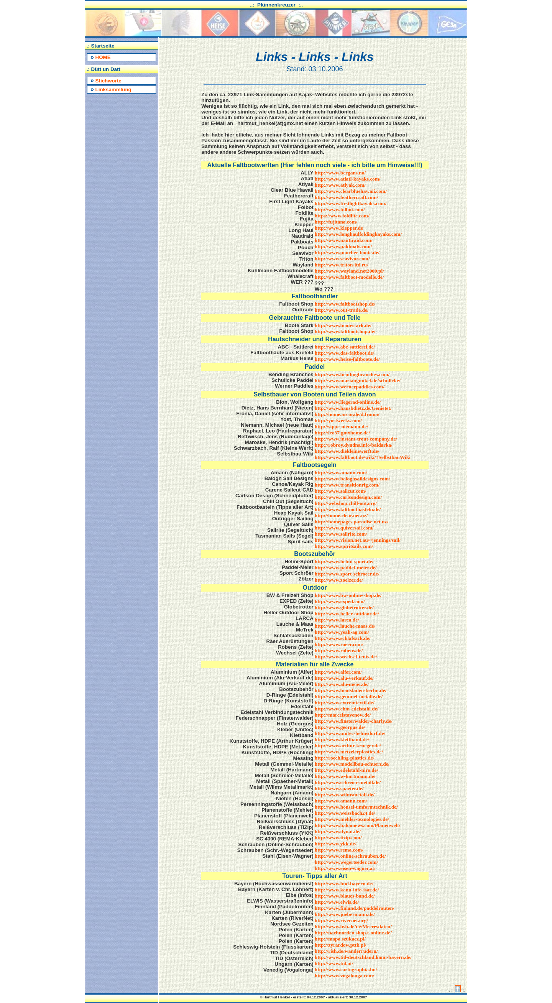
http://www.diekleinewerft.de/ (347, 451)
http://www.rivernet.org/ (341, 920)
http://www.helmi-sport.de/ (344, 561)
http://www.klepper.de (339, 228)
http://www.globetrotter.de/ (344, 607)
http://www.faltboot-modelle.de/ (349, 277)
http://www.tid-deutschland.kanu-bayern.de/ (363, 957)
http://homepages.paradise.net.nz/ (351, 522)
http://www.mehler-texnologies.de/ (352, 819)
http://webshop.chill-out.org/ (346, 503)
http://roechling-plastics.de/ (345, 758)
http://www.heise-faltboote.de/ (347, 359)
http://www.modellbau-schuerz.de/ (352, 764)
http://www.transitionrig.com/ (347, 485)
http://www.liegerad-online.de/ (348, 402)
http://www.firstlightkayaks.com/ (350, 203)
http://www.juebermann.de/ (345, 914)
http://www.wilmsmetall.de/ (345, 794)
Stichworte (106, 80)
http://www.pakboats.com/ (343, 246)
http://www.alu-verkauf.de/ (344, 678)
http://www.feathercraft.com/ (346, 197)
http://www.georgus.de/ (340, 727)
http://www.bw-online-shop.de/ (348, 595)
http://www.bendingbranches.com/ (352, 374)
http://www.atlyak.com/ (340, 185)
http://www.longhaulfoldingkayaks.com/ (358, 234)
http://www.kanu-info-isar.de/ (347, 890)
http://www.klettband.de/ (342, 739)
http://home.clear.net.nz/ (341, 515)
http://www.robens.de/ (339, 650)
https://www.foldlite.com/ (342, 216)
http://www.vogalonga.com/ (345, 975)
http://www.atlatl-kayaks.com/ (348, 179)
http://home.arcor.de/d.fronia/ (347, 414)
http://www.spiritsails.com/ (344, 546)
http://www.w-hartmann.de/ (345, 776)
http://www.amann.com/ (341, 472)
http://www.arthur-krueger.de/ (348, 745)
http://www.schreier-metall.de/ (348, 782)
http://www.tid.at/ (334, 963)
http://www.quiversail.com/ (344, 528)
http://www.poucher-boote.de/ (347, 252)
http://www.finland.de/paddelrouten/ (354, 908)
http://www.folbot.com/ (340, 209)
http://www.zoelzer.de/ (339, 580)
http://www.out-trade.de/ (342, 310)
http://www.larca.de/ (337, 620)
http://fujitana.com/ (336, 222)
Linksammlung (110, 89)
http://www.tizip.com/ (338, 837)
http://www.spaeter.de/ (339, 788)
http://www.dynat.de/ (338, 831)
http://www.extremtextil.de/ (345, 702)
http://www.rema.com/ (339, 850)
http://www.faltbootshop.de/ (345, 304)
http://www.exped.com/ (340, 601)
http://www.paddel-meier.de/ (346, 568)
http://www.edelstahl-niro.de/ (346, 770)
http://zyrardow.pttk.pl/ (340, 945)
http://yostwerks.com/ (338, 420)
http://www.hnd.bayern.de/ (344, 883)
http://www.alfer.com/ (338, 672)
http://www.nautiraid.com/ (344, 240)
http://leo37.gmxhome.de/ (342, 433)
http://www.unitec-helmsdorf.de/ (350, 733)
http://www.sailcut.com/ (340, 491)
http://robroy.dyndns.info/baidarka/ (354, 445)
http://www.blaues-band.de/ (345, 896)
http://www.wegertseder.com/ (346, 862)
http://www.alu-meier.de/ (342, 684)
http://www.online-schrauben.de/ (350, 856)
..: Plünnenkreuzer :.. (276, 5)
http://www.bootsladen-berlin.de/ (350, 690)
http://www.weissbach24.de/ (345, 813)
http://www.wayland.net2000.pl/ (349, 271)
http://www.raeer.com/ (339, 644)
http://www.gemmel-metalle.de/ (349, 696)
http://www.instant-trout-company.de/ (356, 439)
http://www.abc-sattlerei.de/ (345, 347)
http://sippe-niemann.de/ (341, 426)
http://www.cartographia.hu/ (346, 969)
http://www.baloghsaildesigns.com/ (352, 479)
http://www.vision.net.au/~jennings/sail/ (358, 540)
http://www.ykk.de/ (335, 844)
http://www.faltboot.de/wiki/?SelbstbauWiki (363, 457)
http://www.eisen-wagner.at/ (345, 868)
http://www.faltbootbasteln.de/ (348, 509)
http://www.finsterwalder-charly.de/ (354, 721)
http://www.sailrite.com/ (341, 534)
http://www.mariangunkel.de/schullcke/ (358, 380)
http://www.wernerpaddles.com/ (349, 387)
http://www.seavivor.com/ (342, 258)
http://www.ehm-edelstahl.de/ (347, 709)
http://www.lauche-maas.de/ (345, 626)
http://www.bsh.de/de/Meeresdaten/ (353, 926)
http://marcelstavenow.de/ (343, 715)
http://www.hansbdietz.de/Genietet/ (353, 408)
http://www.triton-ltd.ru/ (341, 265)
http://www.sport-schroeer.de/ (347, 574)
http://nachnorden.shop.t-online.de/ (353, 933)
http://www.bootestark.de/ (343, 325)
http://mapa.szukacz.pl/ (340, 939)
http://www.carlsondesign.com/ (348, 497)
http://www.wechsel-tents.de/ (346, 656)
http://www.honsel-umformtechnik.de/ (356, 807)
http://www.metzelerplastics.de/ (349, 752)
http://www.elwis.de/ (337, 902)
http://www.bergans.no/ (340, 173)
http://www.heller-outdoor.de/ (347, 614)
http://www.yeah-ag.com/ (342, 632)
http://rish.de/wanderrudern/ (346, 951)
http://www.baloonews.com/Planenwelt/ (358, 825)
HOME (100, 57)
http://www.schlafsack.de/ (343, 638)
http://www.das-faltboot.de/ (345, 353)
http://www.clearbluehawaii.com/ (351, 191)
